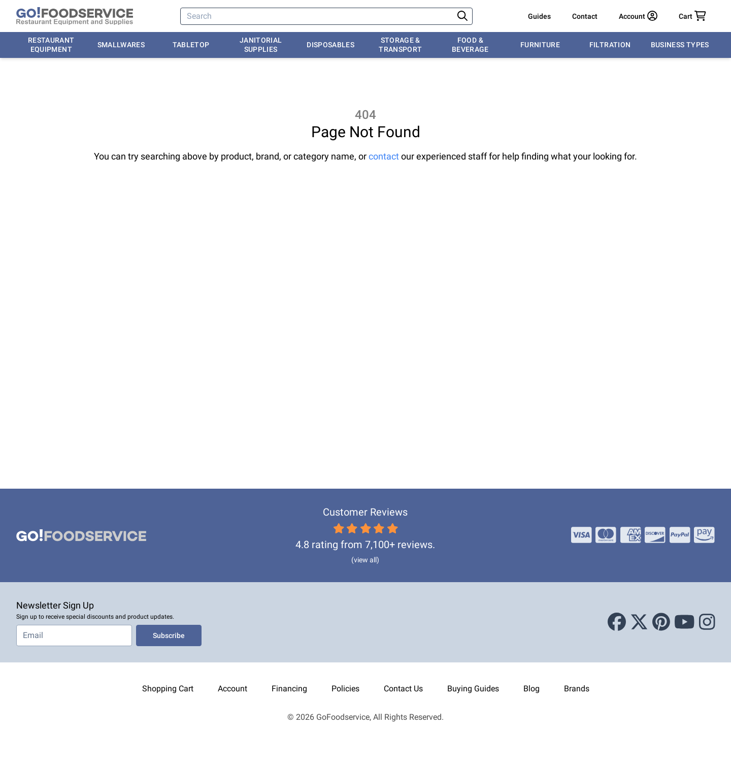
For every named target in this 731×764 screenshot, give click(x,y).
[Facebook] (617, 622)
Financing (289, 688)
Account (232, 688)
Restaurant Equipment (51, 44)
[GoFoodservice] (74, 16)
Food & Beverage (470, 44)
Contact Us (403, 688)
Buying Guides (473, 688)
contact (384, 156)
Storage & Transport (400, 44)
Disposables (330, 45)
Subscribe (169, 635)
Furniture (540, 45)
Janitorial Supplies (261, 44)
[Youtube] (684, 622)
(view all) (365, 560)
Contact (584, 16)
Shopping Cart (167, 688)
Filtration (610, 45)
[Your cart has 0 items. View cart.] (692, 16)
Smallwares (121, 45)
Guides (539, 16)
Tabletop (191, 45)
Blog (531, 688)
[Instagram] (707, 622)
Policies (345, 688)
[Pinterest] (661, 622)
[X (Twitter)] (639, 622)
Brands (576, 688)
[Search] (318, 16)
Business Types (680, 45)
